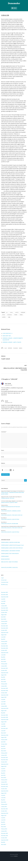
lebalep (21, 314)
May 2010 (3, 842)
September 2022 (4, 652)
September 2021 (4, 672)
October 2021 (4, 670)
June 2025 (3, 601)
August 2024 (3, 614)
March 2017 (3, 733)
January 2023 (4, 643)
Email (2, 456)
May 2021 (3, 677)
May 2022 (3, 657)
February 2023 (4, 641)
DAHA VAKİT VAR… (7, 335)
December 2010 (4, 833)
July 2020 (3, 699)
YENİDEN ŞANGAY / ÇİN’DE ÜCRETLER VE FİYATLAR (12, 548)
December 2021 (4, 668)
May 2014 (3, 746)
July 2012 (3, 795)
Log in (2, 577)
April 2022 (3, 659)
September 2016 (4, 735)
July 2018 (3, 724)
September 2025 (4, 596)
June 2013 (3, 770)
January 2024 (4, 623)
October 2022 (4, 650)
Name (2, 450)
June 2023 (3, 637)
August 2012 (3, 793)
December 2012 (4, 784)
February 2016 (4, 739)
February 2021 (4, 683)
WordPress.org (4, 584)
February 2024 (4, 621)
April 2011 (3, 824)
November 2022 (4, 648)
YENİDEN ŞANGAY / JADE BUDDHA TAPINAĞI (10, 550)
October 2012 (4, 788)
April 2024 (3, 617)
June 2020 (3, 701)
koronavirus (9, 314)
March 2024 (3, 619)
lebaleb (15, 314)
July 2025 (3, 599)
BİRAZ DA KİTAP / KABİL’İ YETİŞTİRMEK (9, 561)
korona (3, 314)
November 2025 (4, 594)
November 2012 (4, 786)
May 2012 (3, 799)
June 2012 (3, 797)
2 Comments (15, 348)
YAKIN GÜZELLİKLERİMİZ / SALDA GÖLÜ (9, 567)
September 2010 (4, 840)
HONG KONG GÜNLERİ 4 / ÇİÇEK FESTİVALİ (10, 519)
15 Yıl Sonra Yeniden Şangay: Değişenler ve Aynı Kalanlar (11, 501)
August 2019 (3, 710)
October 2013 (4, 762)
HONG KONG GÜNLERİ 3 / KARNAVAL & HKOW (11, 510)
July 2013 (3, 768)
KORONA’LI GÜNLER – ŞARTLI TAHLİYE (12, 342)
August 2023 (3, 634)
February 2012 (4, 804)
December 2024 (4, 608)
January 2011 (4, 831)
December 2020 (4, 688)
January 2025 (4, 605)
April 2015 (3, 741)
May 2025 (3, 603)
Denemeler (14, 3)
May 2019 (3, 712)
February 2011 (4, 828)
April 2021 (3, 679)
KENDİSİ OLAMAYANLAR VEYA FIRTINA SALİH (10, 506)
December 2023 (4, 625)
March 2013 (3, 777)
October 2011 (4, 811)
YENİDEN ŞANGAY (5, 556)
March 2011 (3, 826)
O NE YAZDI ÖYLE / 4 (7, 333)
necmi (5, 348)
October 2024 (4, 612)
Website (3, 463)
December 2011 (4, 808)
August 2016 (3, 737)
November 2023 (4, 628)
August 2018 (3, 721)
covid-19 (16, 312)
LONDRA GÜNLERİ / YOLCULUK (7, 498)
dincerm (2, 530)
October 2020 (4, 692)
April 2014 (3, 748)
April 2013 (3, 775)
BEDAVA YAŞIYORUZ (5, 559)
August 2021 (3, 675)
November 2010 (4, 835)
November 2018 (4, 717)
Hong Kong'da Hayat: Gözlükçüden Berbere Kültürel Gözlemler (12, 526)
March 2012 (3, 802)
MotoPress (16, 856)
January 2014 (4, 755)
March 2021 (3, 681)
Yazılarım (20, 348)
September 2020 (4, 695)
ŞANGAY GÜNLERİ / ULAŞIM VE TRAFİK (9, 502)
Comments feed (4, 582)
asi (6, 312)
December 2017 (4, 728)
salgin (9, 317)
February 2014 (4, 753)
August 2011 (3, 815)
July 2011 (3, 817)
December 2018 (4, 715)
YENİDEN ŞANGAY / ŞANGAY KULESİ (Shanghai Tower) (12, 545)
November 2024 (4, 610)
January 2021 (4, 686)
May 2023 (3, 639)
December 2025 (4, 592)
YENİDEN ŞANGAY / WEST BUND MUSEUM (10, 553)
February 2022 (4, 663)
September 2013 (4, 764)
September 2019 (4, 708)
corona (11, 312)
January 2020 (4, 706)
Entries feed (3, 580)
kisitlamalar (23, 312)
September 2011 (4, 813)
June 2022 (3, 654)
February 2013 (4, 779)
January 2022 (4, 666)
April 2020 (3, 704)
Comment (4, 432)
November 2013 (4, 759)
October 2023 (4, 630)
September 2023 (4, 632)
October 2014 (4, 744)
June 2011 (3, 820)
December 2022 (4, 646)
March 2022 (3, 661)
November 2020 (4, 690)
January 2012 (4, 806)
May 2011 (3, 822)
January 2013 (4, 782)
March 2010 (3, 844)
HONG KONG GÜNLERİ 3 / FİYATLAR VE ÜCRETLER (11, 515)
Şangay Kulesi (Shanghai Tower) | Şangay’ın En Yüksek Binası (12, 491)
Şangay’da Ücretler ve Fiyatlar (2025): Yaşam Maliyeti (10, 496)
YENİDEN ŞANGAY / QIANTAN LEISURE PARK (10, 542)
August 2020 (3, 697)
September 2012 (4, 791)
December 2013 (4, 757)
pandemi (3, 317)
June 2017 (3, 730)
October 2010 (4, 837)
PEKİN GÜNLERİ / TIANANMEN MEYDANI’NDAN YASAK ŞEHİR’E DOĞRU (12, 493)
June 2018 (3, 726)
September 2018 (4, 719)
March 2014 (3, 750)
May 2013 (3, 773)
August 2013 (3, 766)
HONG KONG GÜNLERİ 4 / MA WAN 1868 (9, 523)
